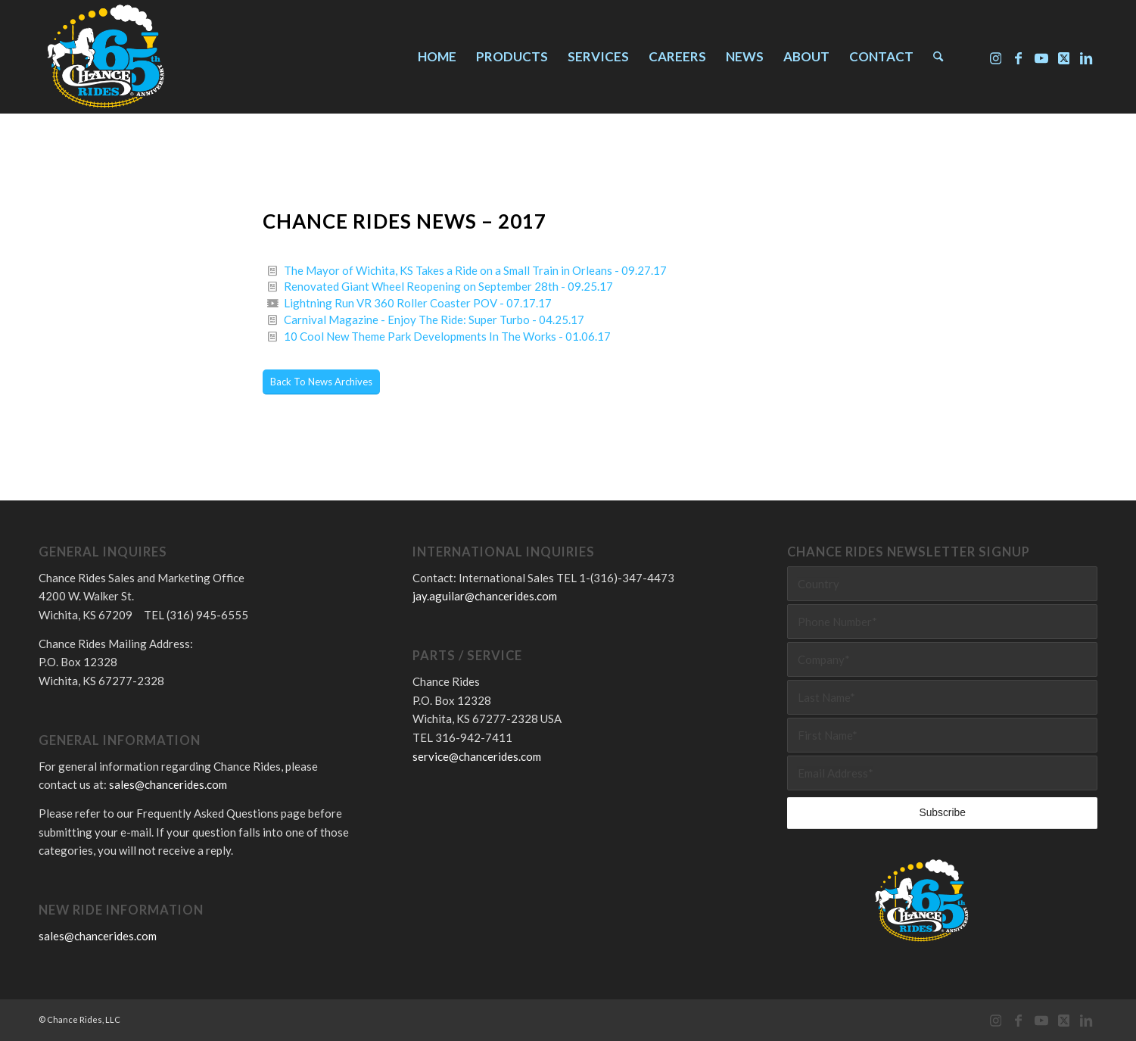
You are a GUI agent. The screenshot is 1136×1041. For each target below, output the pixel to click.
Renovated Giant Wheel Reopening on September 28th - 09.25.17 (448, 286)
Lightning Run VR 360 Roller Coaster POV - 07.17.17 (418, 303)
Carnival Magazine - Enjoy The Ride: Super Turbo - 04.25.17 (434, 319)
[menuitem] (437, 57)
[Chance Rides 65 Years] (105, 57)
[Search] (938, 57)
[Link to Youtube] (1041, 56)
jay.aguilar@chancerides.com (484, 596)
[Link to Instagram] (996, 56)
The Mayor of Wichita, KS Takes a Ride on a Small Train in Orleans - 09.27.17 (475, 270)
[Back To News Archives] (321, 381)
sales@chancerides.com (168, 784)
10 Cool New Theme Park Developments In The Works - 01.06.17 (447, 336)
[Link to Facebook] (1018, 56)
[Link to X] (1064, 56)
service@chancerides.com (476, 756)
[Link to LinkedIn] (1086, 56)
